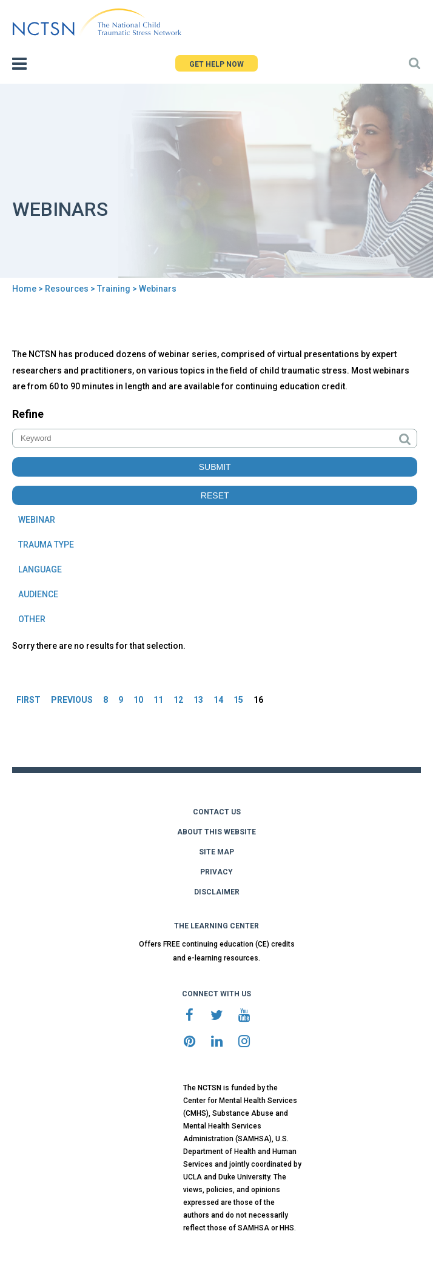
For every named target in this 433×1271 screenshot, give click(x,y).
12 (178, 700)
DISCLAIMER (217, 892)
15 (238, 700)
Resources (67, 288)
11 (158, 700)
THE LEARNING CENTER (216, 926)
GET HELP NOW (216, 64)
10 (138, 700)
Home (24, 288)
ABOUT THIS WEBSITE (216, 832)
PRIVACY (216, 872)
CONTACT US (217, 812)
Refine (28, 413)
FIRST (28, 700)
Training (113, 288)
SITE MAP (216, 852)
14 (218, 700)
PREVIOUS (72, 700)
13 (198, 700)
